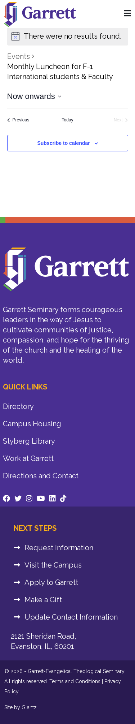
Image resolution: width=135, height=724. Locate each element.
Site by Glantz (20, 707)
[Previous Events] (18, 120)
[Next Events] (121, 120)
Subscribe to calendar (63, 143)
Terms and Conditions (74, 681)
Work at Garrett (28, 458)
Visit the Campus (53, 565)
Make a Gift (43, 599)
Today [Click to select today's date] (67, 119)
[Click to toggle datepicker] (34, 96)
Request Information (58, 547)
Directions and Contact (40, 475)
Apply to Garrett (51, 582)
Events (18, 56)
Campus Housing (32, 423)
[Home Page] (127, 13)
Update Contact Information (71, 617)
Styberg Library (29, 441)
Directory (18, 406)
